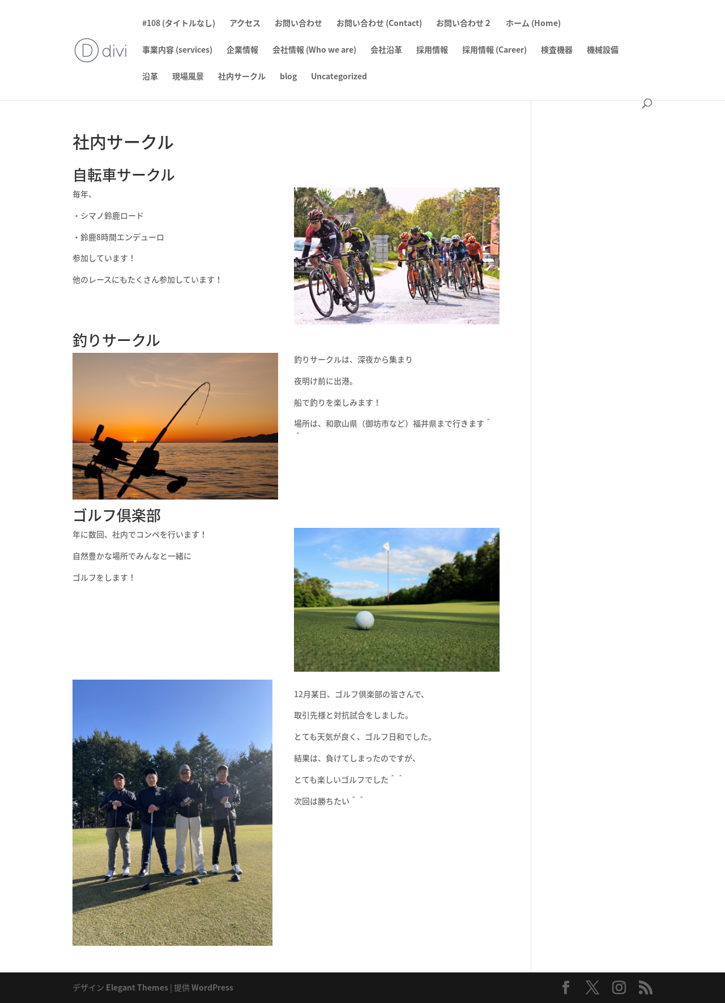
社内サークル (242, 77)
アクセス (245, 23)
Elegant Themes (137, 987)
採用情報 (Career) (494, 50)
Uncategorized (339, 77)
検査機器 (557, 50)
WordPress (212, 987)
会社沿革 (386, 50)
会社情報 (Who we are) (314, 50)
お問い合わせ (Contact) (379, 23)
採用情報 (432, 50)
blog (288, 77)
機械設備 (603, 50)
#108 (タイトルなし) (178, 23)
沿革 (150, 77)
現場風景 (188, 77)
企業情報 (242, 50)
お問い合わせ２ (464, 23)
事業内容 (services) (177, 50)
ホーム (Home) (533, 23)
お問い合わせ (298, 23)
